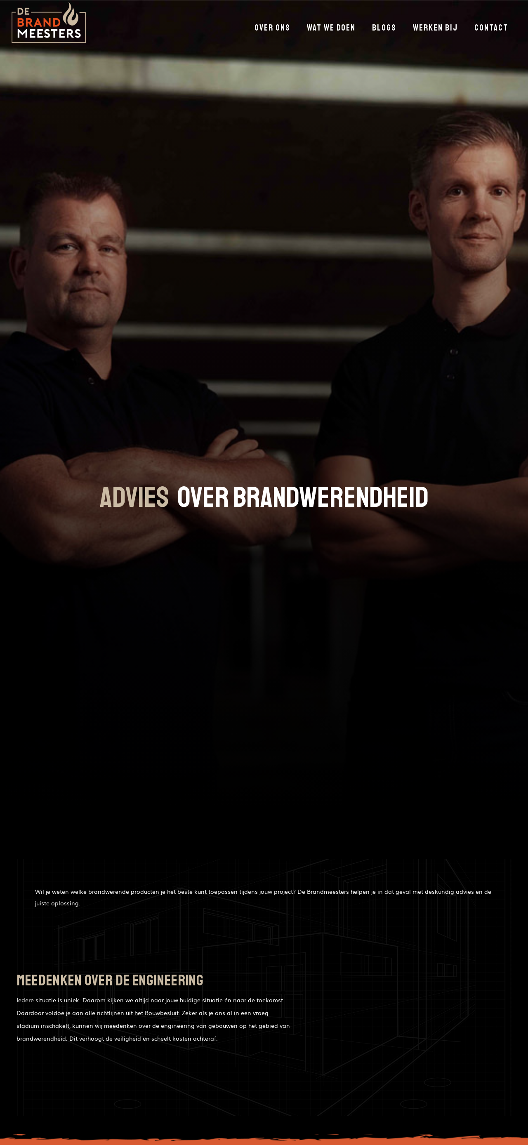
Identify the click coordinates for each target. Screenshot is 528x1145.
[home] (49, 24)
